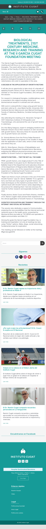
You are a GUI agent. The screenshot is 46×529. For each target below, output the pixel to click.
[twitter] (21, 257)
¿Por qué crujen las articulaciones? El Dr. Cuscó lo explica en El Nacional (22, 329)
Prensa (18, 17)
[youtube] (29, 257)
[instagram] (25, 257)
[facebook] (16, 257)
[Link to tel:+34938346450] (41, 11)
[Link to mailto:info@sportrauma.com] (37, 11)
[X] (12, 28)
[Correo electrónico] (39, 28)
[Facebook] (4, 28)
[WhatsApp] (30, 28)
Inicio (6, 17)
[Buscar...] (20, 243)
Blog (12, 17)
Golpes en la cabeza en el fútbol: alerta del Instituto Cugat (20, 369)
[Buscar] (42, 243)
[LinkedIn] (21, 28)
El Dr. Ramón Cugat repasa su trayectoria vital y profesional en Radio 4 (22, 289)
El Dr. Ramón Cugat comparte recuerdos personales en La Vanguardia (19, 409)
